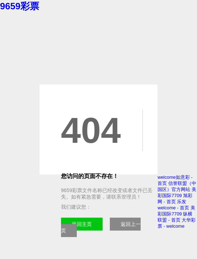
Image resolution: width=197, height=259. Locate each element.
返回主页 (82, 224)
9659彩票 (19, 6)
